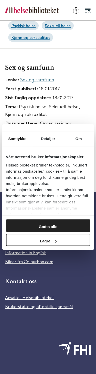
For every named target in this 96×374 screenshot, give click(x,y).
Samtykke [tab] (17, 138)
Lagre (48, 241)
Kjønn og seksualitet (30, 37)
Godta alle (48, 226)
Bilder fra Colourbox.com (29, 261)
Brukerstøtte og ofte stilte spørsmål (39, 306)
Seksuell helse (58, 25)
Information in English (25, 252)
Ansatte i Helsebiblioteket (29, 297)
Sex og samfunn (37, 79)
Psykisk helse (23, 25)
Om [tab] (79, 138)
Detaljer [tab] (48, 138)
